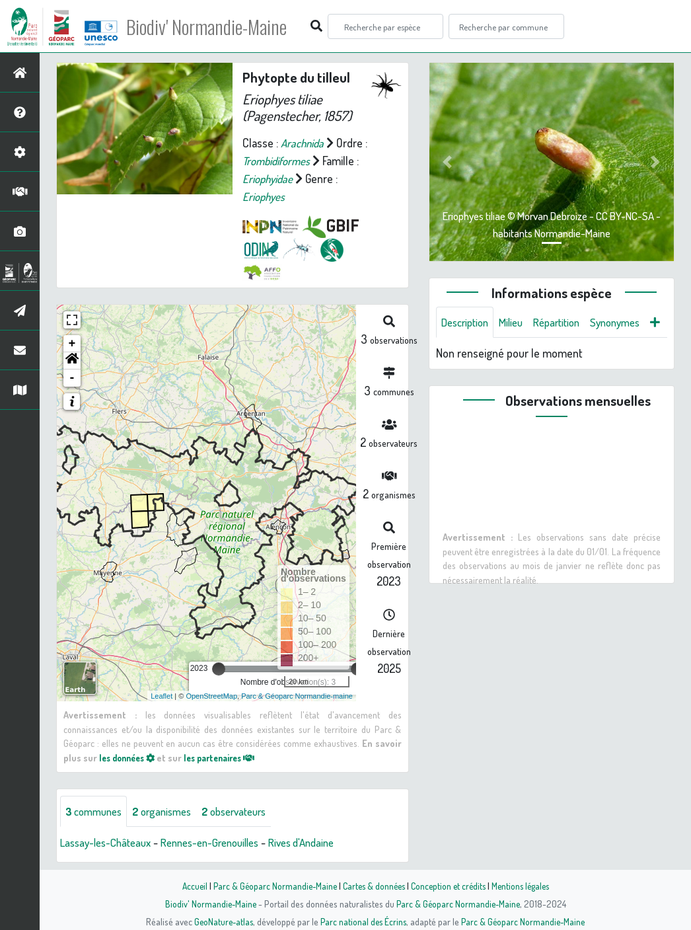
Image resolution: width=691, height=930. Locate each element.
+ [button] (72, 344)
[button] (72, 360)
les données (130, 757)
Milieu (518, 322)
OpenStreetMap (211, 695)
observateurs (249, 811)
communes (96, 811)
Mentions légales (525, 886)
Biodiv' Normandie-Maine (217, 26)
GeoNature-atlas (221, 921)
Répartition (567, 322)
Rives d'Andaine (324, 842)
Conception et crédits (449, 886)
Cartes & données (372, 886)
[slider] (218, 669)
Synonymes (631, 322)
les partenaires (230, 757)
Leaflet (161, 695)
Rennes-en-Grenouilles (223, 842)
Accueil (187, 886)
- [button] (72, 378)
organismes (170, 811)
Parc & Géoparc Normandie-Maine (270, 886)
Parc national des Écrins (363, 921)
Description (467, 322)
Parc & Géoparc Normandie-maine (297, 695)
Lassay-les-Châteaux (109, 842)
